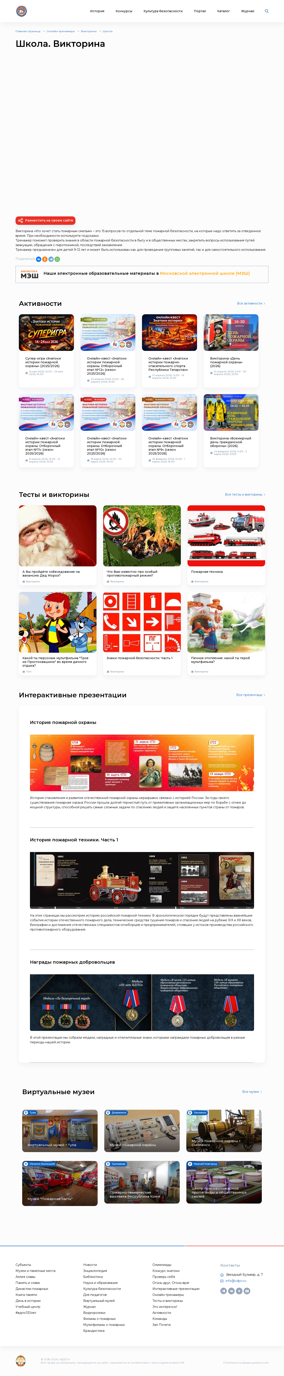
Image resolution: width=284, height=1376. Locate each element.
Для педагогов (95, 1295)
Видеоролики (94, 1313)
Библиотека (93, 1277)
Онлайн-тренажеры (61, 31)
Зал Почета (161, 1325)
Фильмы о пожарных (99, 1319)
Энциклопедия (95, 1271)
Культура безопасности (163, 11)
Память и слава (28, 1283)
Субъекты (23, 1265)
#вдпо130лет (26, 1313)
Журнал (247, 11)
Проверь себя (163, 1277)
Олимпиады (161, 1265)
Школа (107, 31)
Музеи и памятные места (35, 1271)
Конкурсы (124, 11)
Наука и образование (100, 1283)
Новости (90, 1265)
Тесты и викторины (167, 1301)
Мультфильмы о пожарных (104, 1325)
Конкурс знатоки (165, 1271)
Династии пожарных (32, 1289)
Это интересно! (164, 1307)
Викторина (89, 31)
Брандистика (94, 1331)
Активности (161, 1313)
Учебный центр (28, 1307)
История (97, 11)
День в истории (28, 1301)
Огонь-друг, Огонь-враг (170, 1283)
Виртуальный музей (99, 1301)
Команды (159, 1319)
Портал (200, 11)
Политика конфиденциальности (245, 1362)
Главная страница (28, 31)
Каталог (223, 11)
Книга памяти (26, 1295)
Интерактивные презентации (175, 1289)
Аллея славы (25, 1277)
